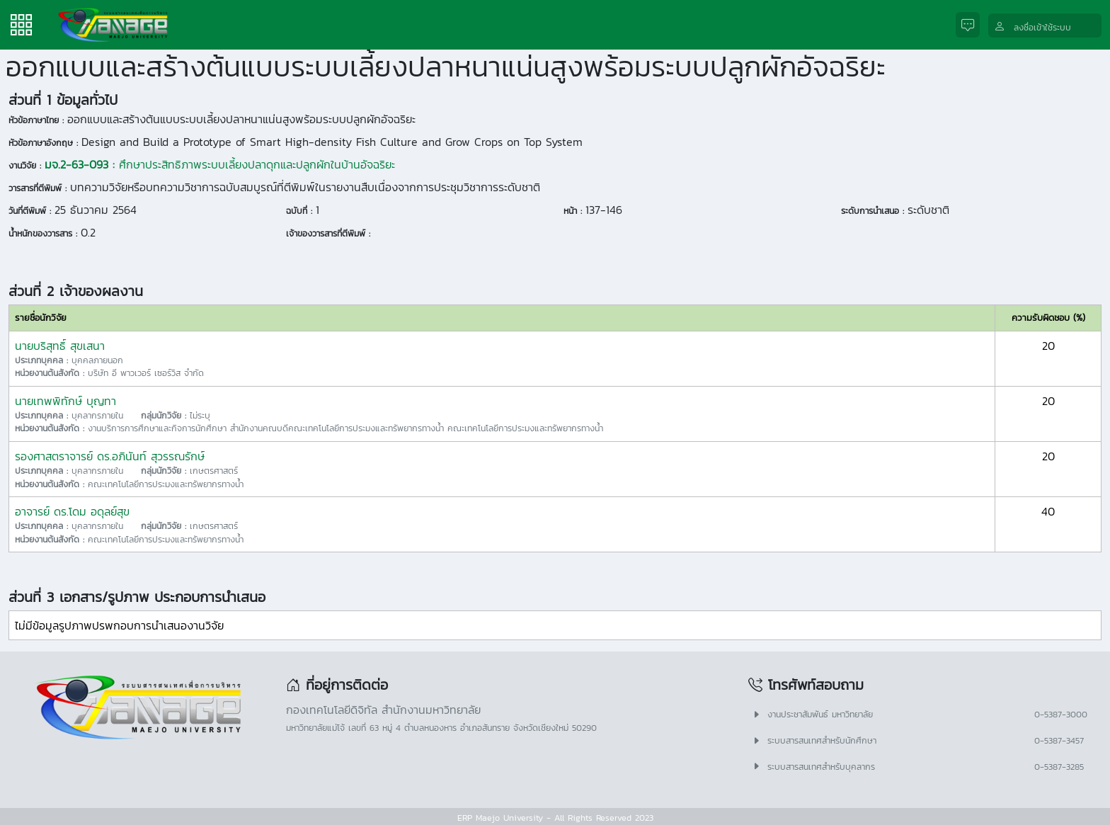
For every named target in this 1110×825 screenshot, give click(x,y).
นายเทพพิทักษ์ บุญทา (65, 400)
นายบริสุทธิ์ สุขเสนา (60, 345)
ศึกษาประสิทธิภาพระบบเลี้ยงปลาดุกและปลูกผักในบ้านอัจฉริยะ (220, 164)
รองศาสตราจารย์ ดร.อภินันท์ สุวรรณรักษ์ (110, 456)
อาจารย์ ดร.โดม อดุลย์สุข (72, 511)
